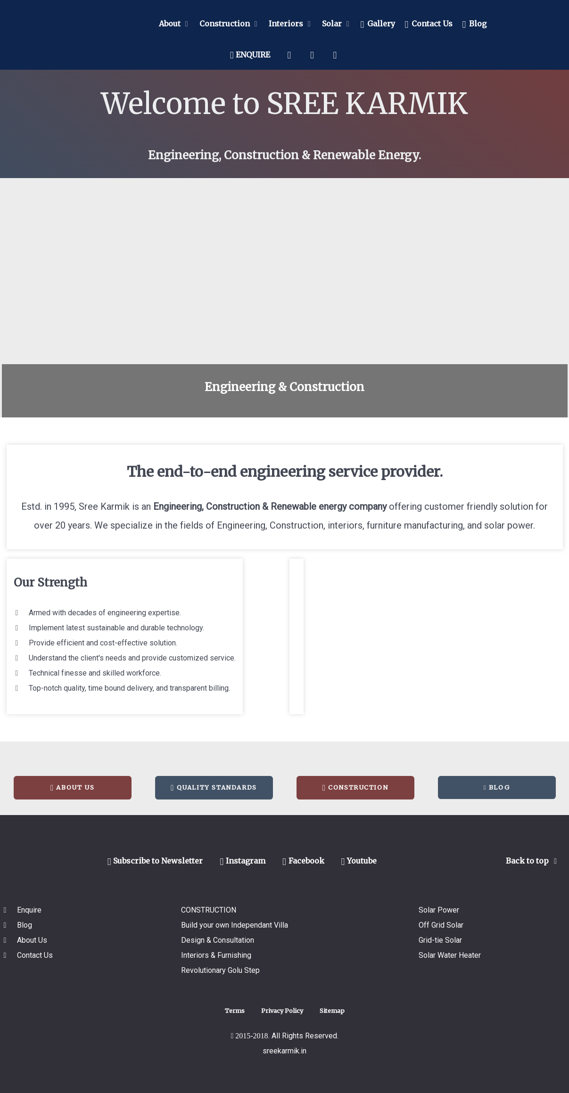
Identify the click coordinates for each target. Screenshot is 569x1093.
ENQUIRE (250, 54)
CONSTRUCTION (208, 909)
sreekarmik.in (284, 1050)
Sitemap (332, 1010)
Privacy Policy (282, 1010)
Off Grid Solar (441, 925)
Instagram (242, 860)
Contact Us (35, 955)
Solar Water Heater (450, 955)
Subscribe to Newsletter (155, 860)
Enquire (29, 909)
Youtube (359, 860)
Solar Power (439, 909)
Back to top (533, 860)
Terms (235, 1010)
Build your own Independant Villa (234, 925)
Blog (497, 787)
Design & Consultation (217, 940)
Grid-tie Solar (440, 940)
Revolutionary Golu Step (220, 970)
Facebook (303, 860)
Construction (355, 787)
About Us (72, 787)
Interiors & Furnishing (216, 955)
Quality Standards (214, 787)
